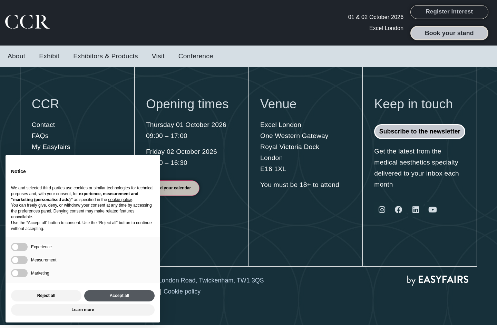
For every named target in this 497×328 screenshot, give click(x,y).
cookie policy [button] (119, 199)
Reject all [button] (46, 295)
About (16, 58)
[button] (449, 13)
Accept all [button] (119, 295)
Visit (158, 58)
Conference (195, 58)
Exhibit (49, 58)
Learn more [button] (82, 309)
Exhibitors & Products (105, 58)
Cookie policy (182, 294)
